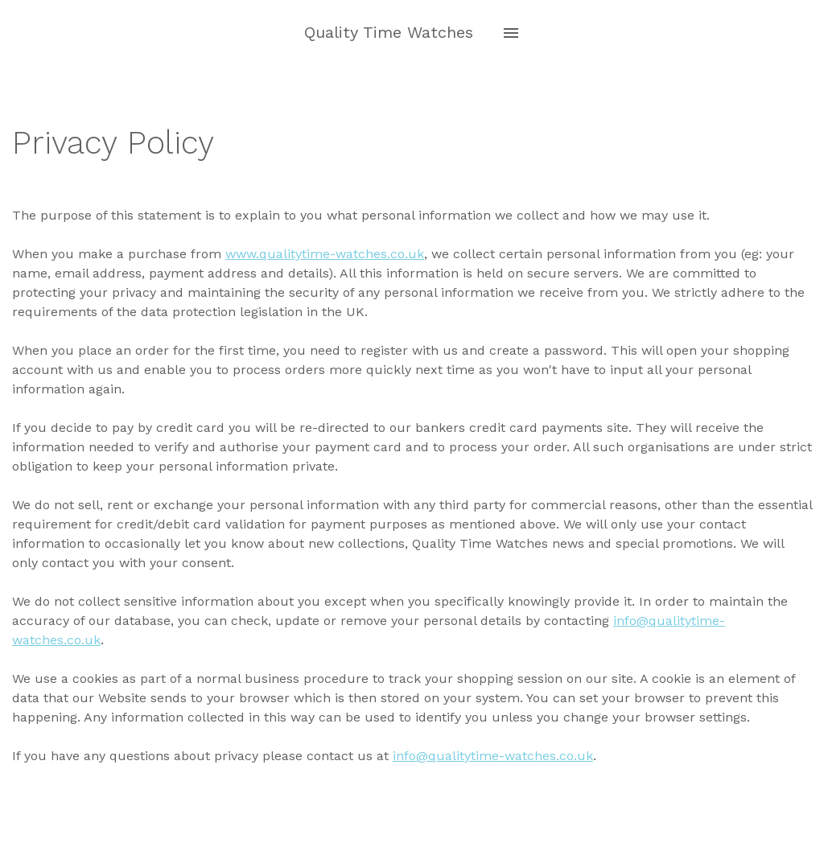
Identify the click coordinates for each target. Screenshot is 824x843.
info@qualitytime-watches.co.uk (493, 755)
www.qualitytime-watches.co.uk (324, 253)
